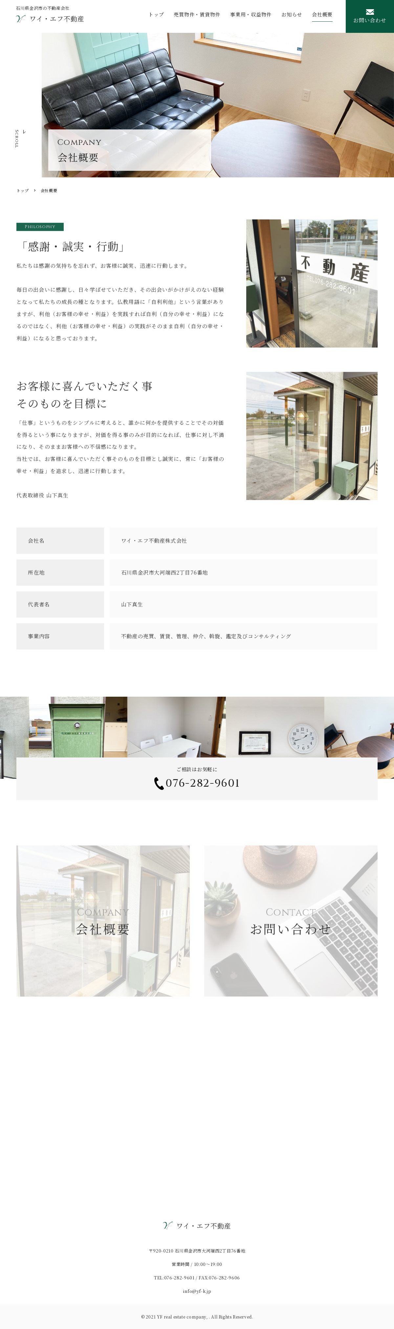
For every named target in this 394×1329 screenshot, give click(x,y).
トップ (156, 16)
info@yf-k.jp (197, 1291)
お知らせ (291, 16)
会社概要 (322, 16)
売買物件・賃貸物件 (197, 16)
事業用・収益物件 (251, 16)
